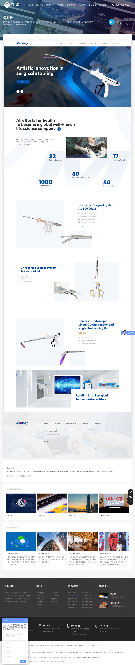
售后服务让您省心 (87, 608)
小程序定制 (54, 593)
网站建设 (60, 5)
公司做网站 (39, 602)
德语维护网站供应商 (57, 645)
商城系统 (39, 605)
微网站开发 (54, 602)
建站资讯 (92, 5)
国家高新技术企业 (73, 596)
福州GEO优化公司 (97, 645)
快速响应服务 (86, 593)
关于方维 (39, 5)
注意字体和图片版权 (88, 605)
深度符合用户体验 (87, 602)
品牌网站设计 (40, 596)
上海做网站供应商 (70, 645)
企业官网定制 (40, 593)
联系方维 (102, 5)
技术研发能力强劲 (73, 602)
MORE (9, 608)
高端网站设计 (55, 599)
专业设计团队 (71, 593)
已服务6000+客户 (73, 599)
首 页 (31, 5)
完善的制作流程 (72, 608)
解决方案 (82, 5)
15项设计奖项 (72, 605)
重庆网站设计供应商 (43, 645)
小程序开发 (71, 5)
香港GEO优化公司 (84, 645)
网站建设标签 (55, 596)
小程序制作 (31, 645)
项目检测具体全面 (87, 599)
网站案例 (49, 5)
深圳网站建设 (40, 599)
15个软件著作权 (86, 596)
